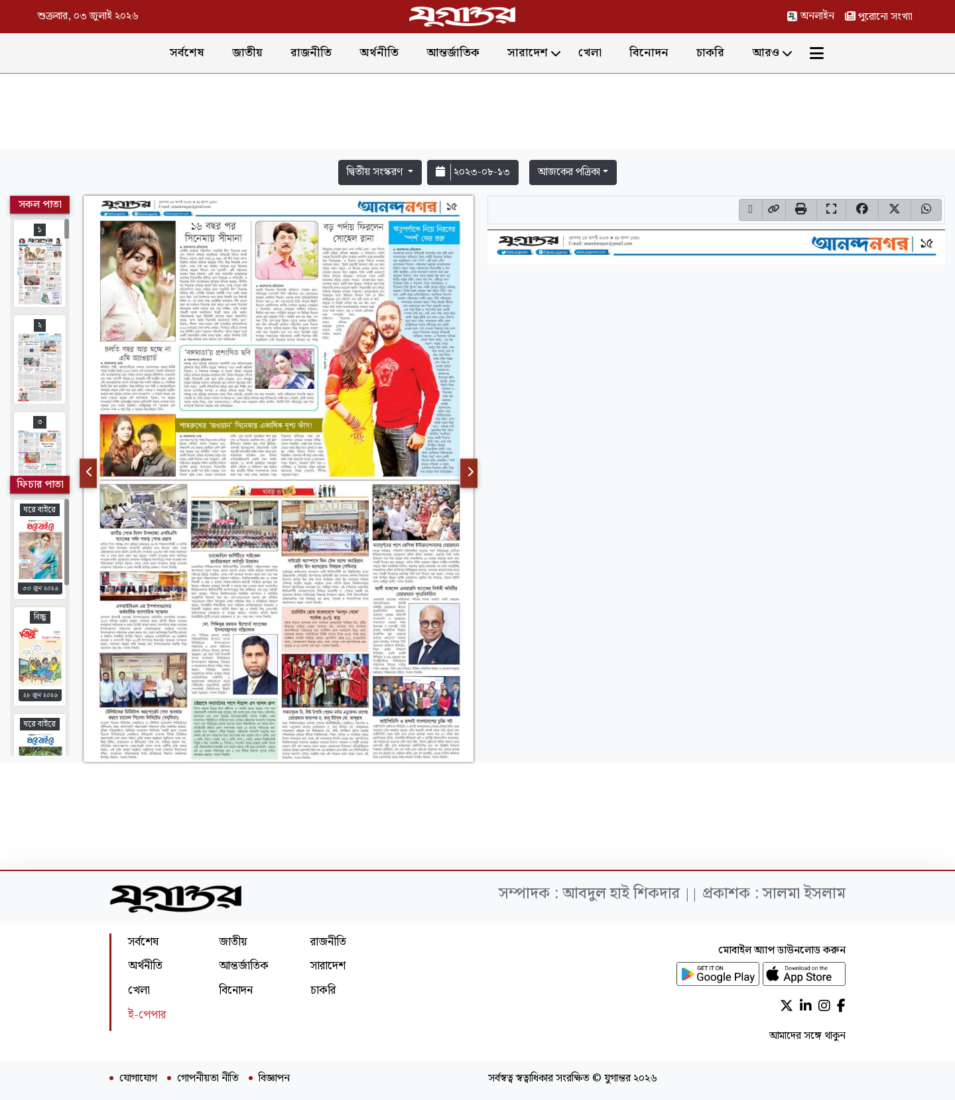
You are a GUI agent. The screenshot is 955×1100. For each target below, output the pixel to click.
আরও (765, 52)
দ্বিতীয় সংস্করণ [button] (376, 172)
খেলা (590, 52)
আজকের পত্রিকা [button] (569, 172)
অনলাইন (810, 16)
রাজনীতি (311, 52)
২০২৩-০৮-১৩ (473, 172)
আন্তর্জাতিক (452, 52)
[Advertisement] (477, 114)
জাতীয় (247, 52)
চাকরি (710, 52)
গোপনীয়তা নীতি (208, 1079)
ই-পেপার (147, 1014)
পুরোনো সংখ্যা (879, 17)
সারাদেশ (527, 52)
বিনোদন (648, 52)
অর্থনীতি (379, 52)
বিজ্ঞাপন (274, 1079)
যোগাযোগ (138, 1079)
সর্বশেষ (187, 52)
